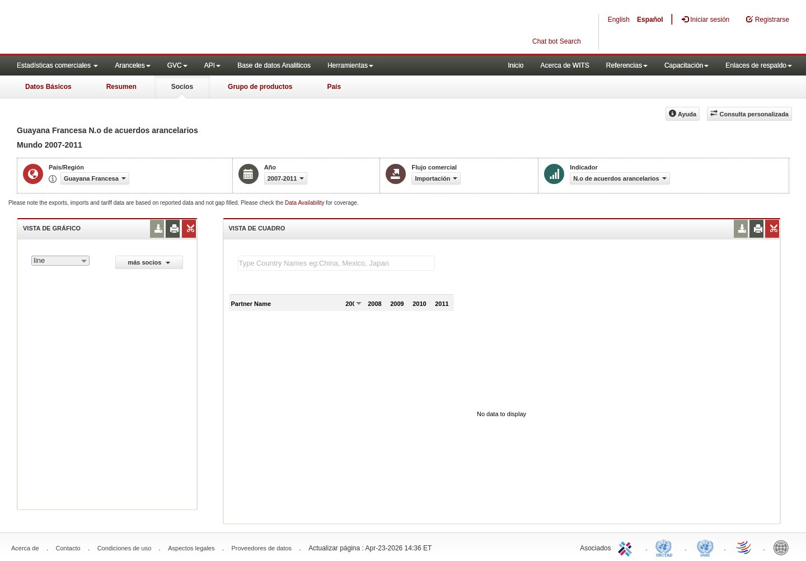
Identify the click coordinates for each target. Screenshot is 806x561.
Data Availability (305, 203)
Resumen (121, 87)
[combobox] (60, 261)
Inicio (515, 65)
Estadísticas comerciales (57, 65)
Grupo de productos (260, 87)
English (619, 19)
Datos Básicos (48, 87)
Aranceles (132, 65)
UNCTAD (666, 547)
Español (650, 19)
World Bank (783, 547)
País (334, 87)
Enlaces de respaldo (758, 65)
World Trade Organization (744, 547)
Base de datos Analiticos (274, 65)
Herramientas (350, 65)
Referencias (627, 65)
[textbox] (336, 263)
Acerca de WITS (564, 65)
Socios (182, 87)
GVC (177, 65)
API (212, 65)
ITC (627, 547)
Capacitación (686, 65)
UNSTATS (705, 547)
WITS (112, 28)
